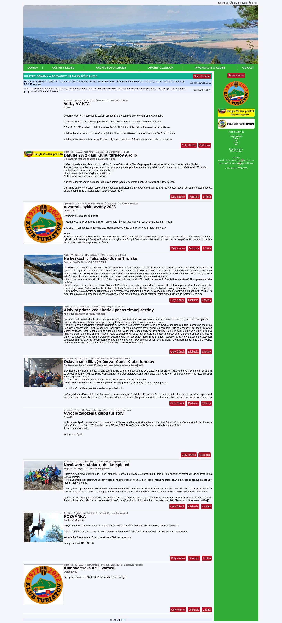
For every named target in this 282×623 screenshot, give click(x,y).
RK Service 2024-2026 (237, 168)
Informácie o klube (210, 67)
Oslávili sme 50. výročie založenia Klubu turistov (109, 361)
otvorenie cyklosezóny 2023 (90, 207)
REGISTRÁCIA (227, 2)
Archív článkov (160, 67)
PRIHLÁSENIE (249, 2)
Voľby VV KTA (77, 103)
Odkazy (248, 67)
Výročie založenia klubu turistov (94, 413)
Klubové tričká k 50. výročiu (90, 568)
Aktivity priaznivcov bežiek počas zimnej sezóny (109, 310)
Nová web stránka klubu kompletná (96, 465)
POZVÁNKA (75, 516)
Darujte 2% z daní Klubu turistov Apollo (100, 155)
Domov (33, 67)
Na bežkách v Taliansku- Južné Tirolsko (100, 258)
